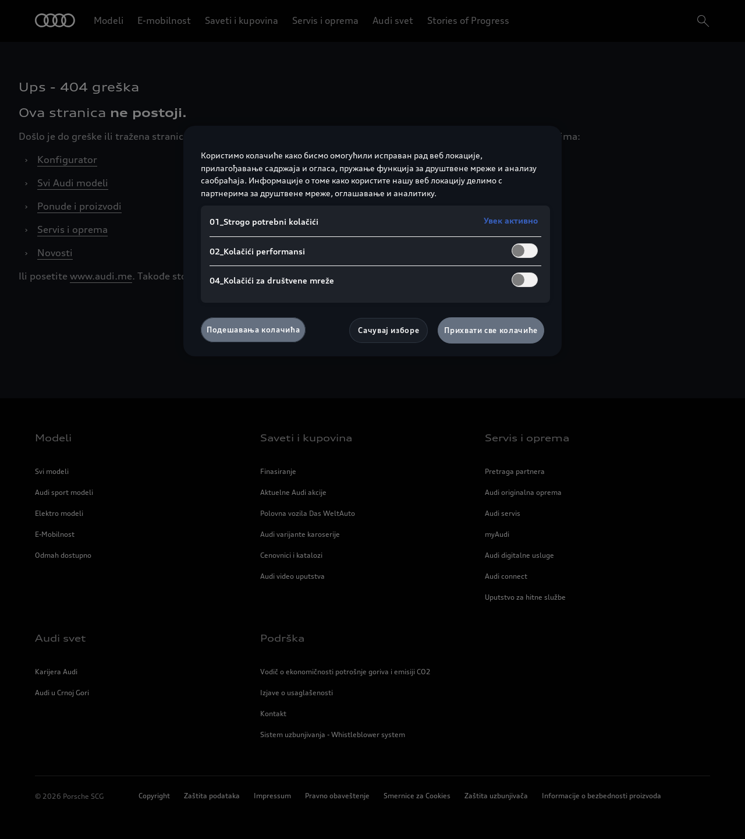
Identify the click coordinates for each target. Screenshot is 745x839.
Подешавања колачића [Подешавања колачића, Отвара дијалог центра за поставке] (253, 329)
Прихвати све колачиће (491, 330)
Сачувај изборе (388, 330)
